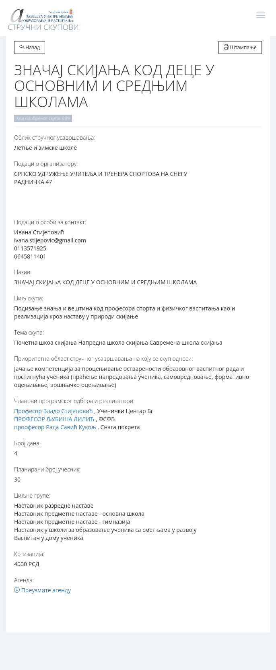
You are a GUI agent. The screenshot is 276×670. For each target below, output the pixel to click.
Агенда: (24, 580)
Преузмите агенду (42, 590)
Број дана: (27, 443)
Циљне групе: (32, 495)
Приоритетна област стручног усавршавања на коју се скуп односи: (103, 358)
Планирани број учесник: (47, 469)
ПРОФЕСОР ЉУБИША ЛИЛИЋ (54, 419)
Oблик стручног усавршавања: (54, 137)
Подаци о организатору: (46, 164)
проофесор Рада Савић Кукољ (55, 427)
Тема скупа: (29, 332)
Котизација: (29, 554)
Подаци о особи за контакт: (50, 222)
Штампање (240, 47)
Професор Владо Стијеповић (53, 411)
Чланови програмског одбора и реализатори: (74, 401)
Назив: (22, 272)
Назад (29, 47)
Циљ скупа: (28, 298)
